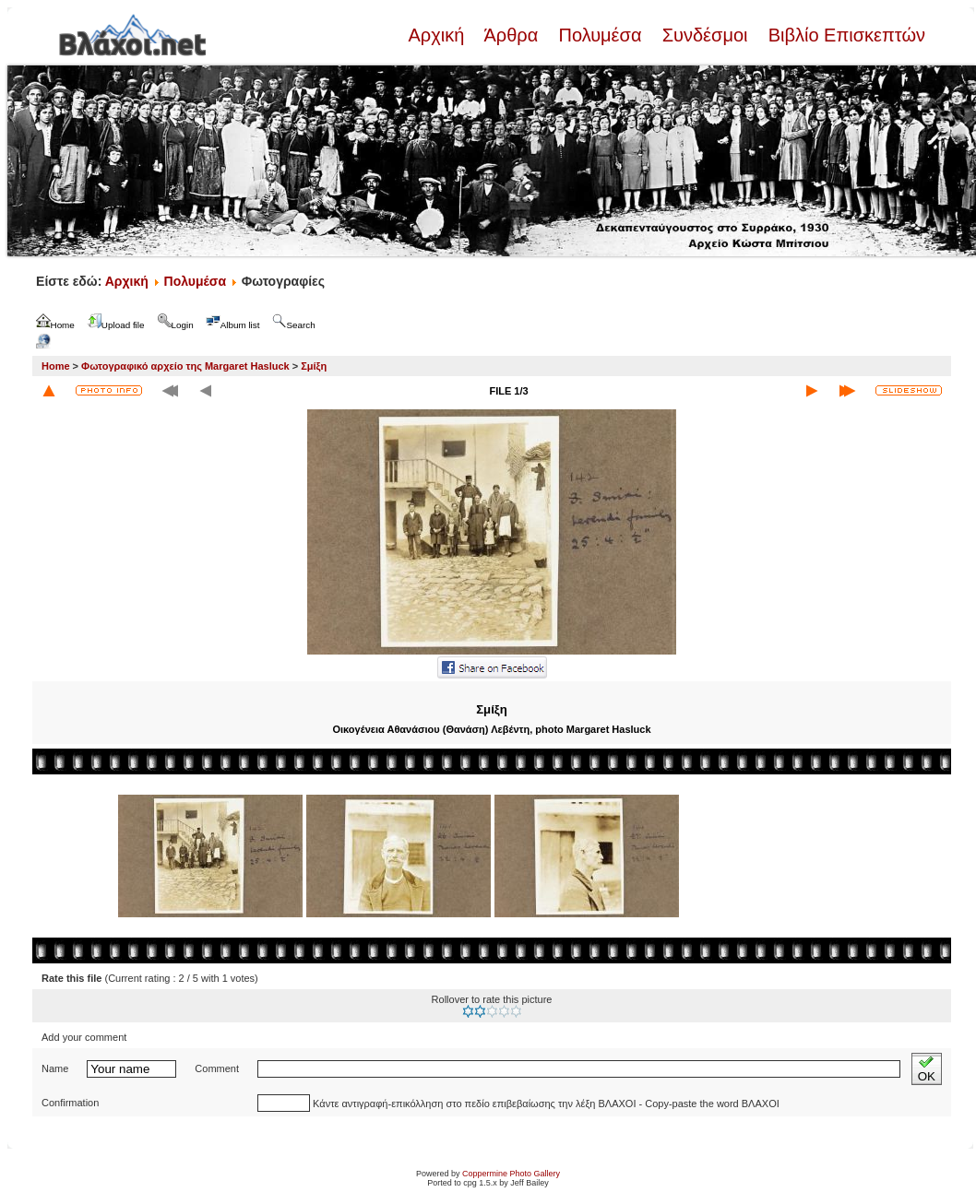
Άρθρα (511, 35)
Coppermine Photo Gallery (511, 1173)
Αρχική (438, 35)
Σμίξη (314, 366)
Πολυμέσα (600, 35)
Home (56, 366)
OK (926, 1069)
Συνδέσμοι (705, 35)
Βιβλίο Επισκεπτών (844, 35)
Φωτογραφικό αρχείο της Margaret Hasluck (185, 366)
